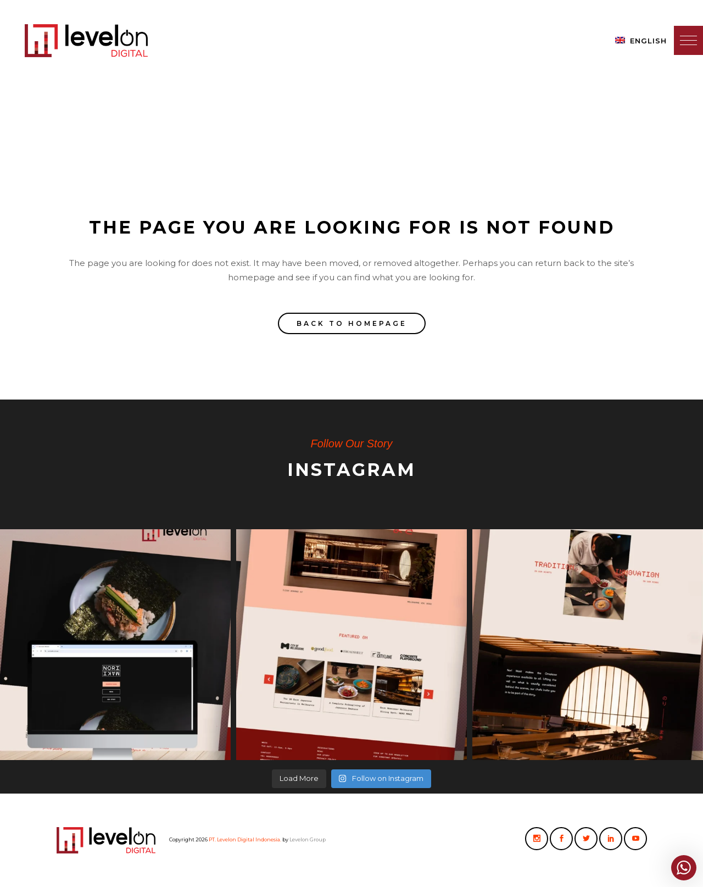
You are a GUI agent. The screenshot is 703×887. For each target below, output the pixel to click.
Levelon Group (307, 839)
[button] (688, 40)
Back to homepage (352, 323)
